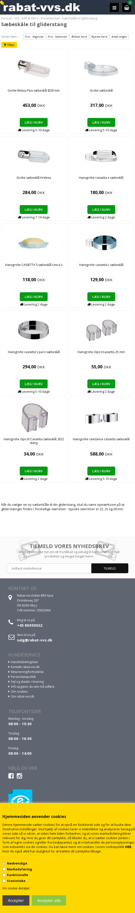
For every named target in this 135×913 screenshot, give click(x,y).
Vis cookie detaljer (16, 888)
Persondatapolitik (23, 677)
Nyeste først (99, 36)
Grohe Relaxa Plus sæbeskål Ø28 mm (34, 90)
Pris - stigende (34, 36)
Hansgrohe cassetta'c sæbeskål (101, 265)
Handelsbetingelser (24, 662)
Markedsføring (19, 869)
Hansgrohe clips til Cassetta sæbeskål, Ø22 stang (34, 441)
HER (128, 847)
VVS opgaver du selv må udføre (33, 687)
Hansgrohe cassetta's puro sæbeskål (34, 352)
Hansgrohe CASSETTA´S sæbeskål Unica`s (33, 265)
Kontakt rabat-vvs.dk (25, 667)
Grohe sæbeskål (101, 90)
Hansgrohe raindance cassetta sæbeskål (101, 439)
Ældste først (79, 36)
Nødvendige (17, 863)
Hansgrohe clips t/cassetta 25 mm (101, 352)
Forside (6, 18)
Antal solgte (119, 36)
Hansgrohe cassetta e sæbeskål (101, 178)
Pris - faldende (57, 36)
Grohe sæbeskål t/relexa (34, 178)
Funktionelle (17, 875)
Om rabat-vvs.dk (22, 696)
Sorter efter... (10, 36)
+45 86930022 (29, 625)
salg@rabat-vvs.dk (34, 639)
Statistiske (16, 881)
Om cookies (19, 691)
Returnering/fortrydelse (27, 672)
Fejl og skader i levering (27, 682)
